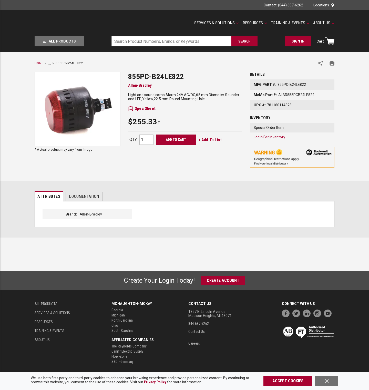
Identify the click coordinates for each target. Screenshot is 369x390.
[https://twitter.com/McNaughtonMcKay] (297, 312)
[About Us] (323, 23)
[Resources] (255, 23)
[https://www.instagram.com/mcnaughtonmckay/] (318, 312)
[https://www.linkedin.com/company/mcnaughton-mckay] (308, 312)
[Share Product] (320, 63)
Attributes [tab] (48, 196)
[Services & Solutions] (216, 23)
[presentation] (49, 196)
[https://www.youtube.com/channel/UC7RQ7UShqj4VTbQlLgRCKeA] (329, 312)
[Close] (326, 381)
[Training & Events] (290, 23)
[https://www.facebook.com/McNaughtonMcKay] (287, 312)
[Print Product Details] (332, 63)
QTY (133, 139)
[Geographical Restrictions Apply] (292, 157)
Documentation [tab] (84, 196)
